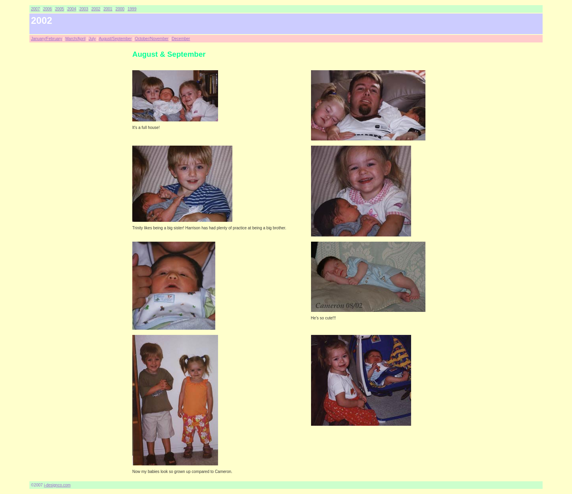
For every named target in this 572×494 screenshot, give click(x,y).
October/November (151, 39)
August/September (115, 39)
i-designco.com (57, 485)
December (181, 39)
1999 (132, 9)
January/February (46, 39)
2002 (95, 9)
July (92, 39)
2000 (120, 9)
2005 (59, 9)
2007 (35, 9)
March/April (76, 39)
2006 (47, 9)
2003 (83, 9)
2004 (71, 9)
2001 (107, 9)
